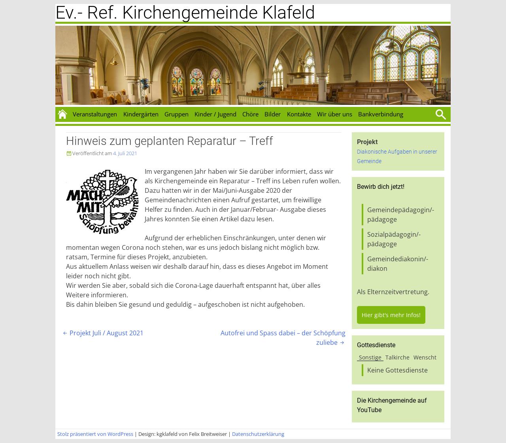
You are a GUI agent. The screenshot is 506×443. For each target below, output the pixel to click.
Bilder (272, 114)
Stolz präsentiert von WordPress (95, 433)
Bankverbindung (380, 114)
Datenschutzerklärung (258, 433)
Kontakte (299, 114)
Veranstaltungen (95, 114)
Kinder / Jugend (215, 114)
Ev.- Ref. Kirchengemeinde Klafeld (185, 12)
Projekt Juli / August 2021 (102, 333)
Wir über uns (334, 114)
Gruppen (176, 114)
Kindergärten (141, 114)
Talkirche (397, 357)
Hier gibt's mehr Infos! (391, 315)
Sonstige (370, 357)
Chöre (250, 114)
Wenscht (424, 357)
